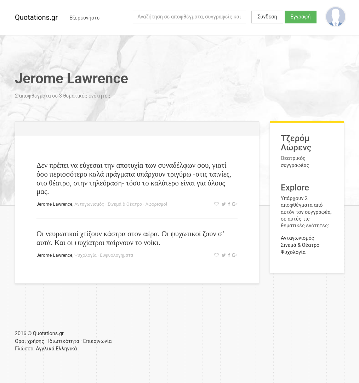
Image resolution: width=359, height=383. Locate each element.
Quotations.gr (36, 17)
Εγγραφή (301, 17)
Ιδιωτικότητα (63, 341)
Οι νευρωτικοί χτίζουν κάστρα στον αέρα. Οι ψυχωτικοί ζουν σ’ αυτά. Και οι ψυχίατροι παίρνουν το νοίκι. (130, 237)
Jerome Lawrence (54, 204)
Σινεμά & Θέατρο (125, 204)
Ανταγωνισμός (89, 204)
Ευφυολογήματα (116, 255)
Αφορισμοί (156, 204)
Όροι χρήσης (29, 341)
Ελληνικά (66, 349)
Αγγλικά (45, 349)
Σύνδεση (267, 17)
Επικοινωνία (97, 341)
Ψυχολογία (85, 255)
